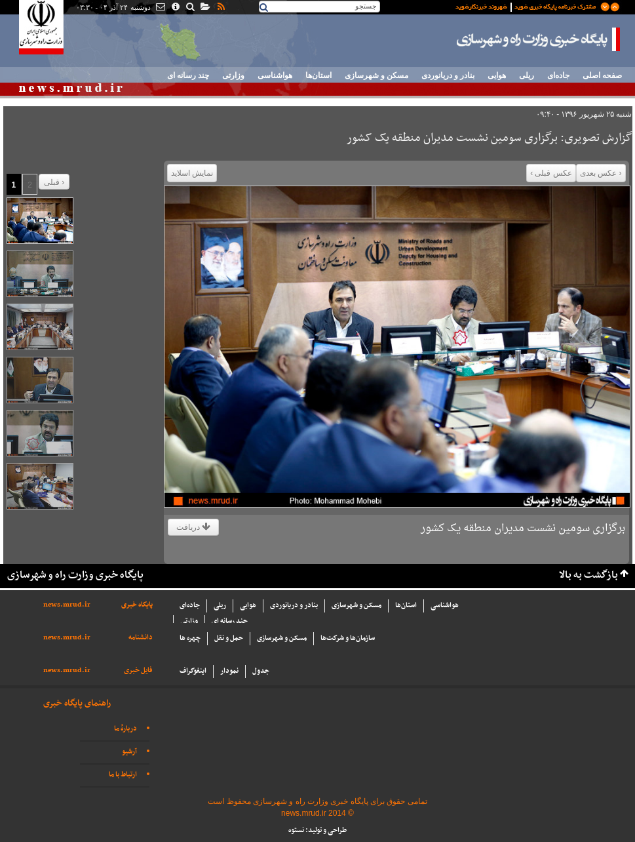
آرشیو (129, 752)
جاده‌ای (558, 75)
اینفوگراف (193, 671)
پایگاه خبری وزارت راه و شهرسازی (539, 39)
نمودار (229, 671)
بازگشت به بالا (588, 575)
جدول (260, 671)
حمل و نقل (228, 638)
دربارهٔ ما (125, 729)
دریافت (193, 527)
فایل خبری (138, 670)
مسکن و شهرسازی (376, 75)
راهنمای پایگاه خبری (77, 703)
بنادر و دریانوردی (447, 75)
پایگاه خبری (137, 605)
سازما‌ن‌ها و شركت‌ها (347, 638)
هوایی (497, 75)
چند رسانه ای (188, 75)
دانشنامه (140, 638)
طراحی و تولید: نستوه (317, 830)
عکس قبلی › (551, 173)
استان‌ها (318, 75)
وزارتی (233, 75)
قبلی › (54, 182)
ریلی (526, 75)
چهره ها (190, 638)
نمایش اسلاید (192, 173)
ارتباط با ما (123, 775)
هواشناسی (275, 75)
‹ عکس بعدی (601, 173)
